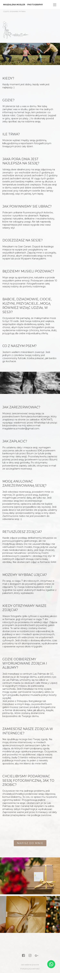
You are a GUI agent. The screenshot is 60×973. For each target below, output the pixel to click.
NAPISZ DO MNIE (30, 843)
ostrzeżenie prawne (30, 964)
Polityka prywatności (30, 968)
